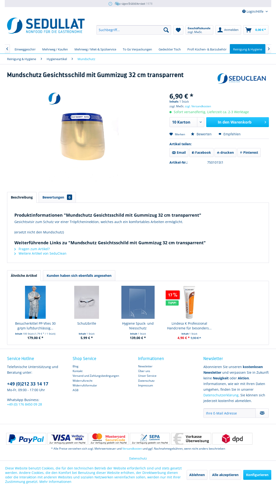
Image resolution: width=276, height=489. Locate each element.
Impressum (145, 385)
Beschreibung (22, 197)
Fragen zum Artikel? (32, 249)
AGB (75, 390)
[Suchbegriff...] (133, 30)
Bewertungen (57, 197)
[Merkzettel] (178, 30)
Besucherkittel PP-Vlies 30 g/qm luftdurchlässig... (35, 325)
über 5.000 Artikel (130, 4)
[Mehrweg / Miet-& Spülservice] (95, 49)
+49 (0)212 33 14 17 (27, 384)
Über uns (144, 371)
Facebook (201, 152)
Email (179, 152)
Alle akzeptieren (225, 474)
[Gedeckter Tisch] (169, 49)
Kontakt (77, 371)
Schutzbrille (86, 323)
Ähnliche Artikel (24, 275)
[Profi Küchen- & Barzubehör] (207, 49)
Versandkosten (132, 449)
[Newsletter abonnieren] (262, 413)
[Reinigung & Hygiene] (247, 49)
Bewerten (202, 134)
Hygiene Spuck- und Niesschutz (138, 325)
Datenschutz (146, 381)
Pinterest (249, 152)
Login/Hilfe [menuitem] (253, 11)
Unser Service (147, 376)
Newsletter (145, 366)
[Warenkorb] (255, 30)
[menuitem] (133, 30)
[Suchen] (166, 30)
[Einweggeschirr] (25, 49)
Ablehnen (197, 474)
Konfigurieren (257, 474)
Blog (75, 366)
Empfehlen (229, 134)
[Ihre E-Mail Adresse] (229, 413)
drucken (225, 152)
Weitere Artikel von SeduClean (40, 253)
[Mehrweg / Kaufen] (55, 49)
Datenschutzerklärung (221, 395)
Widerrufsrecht (82, 381)
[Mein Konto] (228, 30)
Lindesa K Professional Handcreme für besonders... (189, 325)
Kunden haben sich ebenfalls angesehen (79, 275)
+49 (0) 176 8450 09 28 (24, 404)
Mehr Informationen (55, 481)
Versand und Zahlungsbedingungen (96, 376)
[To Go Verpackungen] (137, 49)
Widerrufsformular (85, 385)
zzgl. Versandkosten (198, 106)
